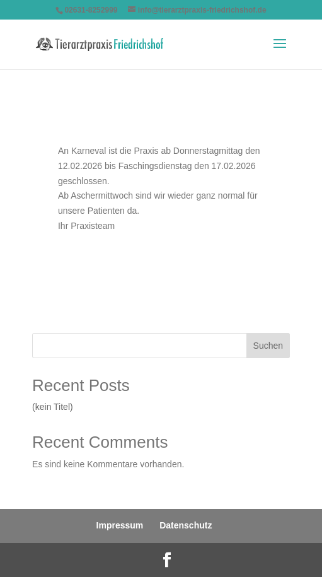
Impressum (120, 525)
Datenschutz (185, 525)
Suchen (268, 346)
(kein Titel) (52, 407)
